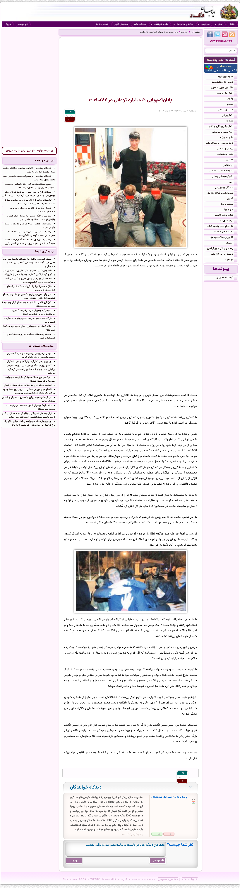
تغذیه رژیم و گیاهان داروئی (222, 193)
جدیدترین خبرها (227, 77)
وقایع (232, 99)
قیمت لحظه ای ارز (226, 278)
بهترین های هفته (44, 161)
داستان (231, 160)
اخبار (218, 24)
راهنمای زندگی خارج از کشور (222, 249)
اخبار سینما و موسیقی (224, 132)
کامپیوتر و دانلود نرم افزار (223, 238)
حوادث (184, 32)
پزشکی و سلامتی (227, 149)
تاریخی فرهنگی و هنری (224, 177)
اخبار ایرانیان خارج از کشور (223, 127)
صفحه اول (195, 32)
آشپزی (232, 199)
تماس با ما (102, 24)
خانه (232, 24)
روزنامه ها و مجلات (225, 232)
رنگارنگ (231, 243)
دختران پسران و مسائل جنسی (221, 143)
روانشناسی (230, 166)
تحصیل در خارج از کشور (224, 254)
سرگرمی (204, 24)
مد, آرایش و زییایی (226, 188)
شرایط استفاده (190, 880)
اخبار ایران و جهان (226, 94)
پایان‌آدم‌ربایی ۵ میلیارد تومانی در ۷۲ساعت (159, 32)
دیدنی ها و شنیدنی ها (224, 82)
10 (159, 833)
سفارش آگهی (121, 24)
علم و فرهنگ (159, 24)
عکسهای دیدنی (227, 110)
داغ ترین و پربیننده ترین (223, 88)
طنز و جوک (230, 210)
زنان (233, 182)
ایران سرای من (228, 221)
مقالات (231, 121)
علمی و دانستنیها (227, 155)
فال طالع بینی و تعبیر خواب (222, 227)
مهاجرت (231, 260)
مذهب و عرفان (228, 204)
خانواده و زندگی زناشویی (223, 171)
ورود (8, 24)
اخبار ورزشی (229, 116)
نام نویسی (22, 24)
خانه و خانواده (183, 24)
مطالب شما (139, 24)
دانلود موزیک (228, 138)
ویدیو (232, 105)
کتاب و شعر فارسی (226, 216)
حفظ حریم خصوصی (168, 880)
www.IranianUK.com (221, 41)
